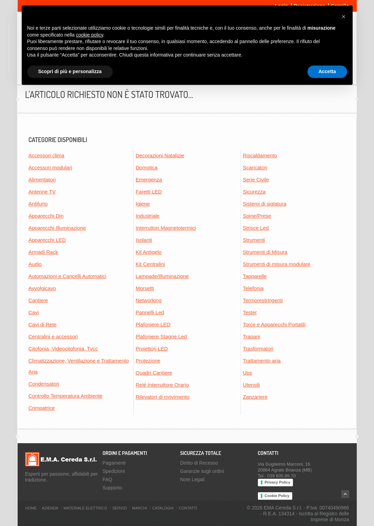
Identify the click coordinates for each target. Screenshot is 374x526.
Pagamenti (114, 463)
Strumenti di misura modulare (277, 264)
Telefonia (253, 288)
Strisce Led (256, 228)
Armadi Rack (43, 252)
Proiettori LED (152, 348)
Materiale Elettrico (85, 508)
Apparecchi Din (46, 216)
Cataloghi (163, 508)
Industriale (148, 216)
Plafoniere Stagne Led (161, 336)
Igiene (143, 204)
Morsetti (145, 288)
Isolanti (144, 240)
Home (31, 508)
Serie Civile (256, 179)
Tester (250, 312)
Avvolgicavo (42, 288)
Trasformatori (258, 348)
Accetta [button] (327, 71)
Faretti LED (149, 192)
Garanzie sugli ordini (202, 471)
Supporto (112, 487)
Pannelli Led (150, 312)
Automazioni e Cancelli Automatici (68, 276)
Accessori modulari (50, 167)
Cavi (34, 312)
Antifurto (38, 204)
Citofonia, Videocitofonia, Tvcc (63, 348)
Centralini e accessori (53, 336)
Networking (149, 300)
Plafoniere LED (153, 324)
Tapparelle (255, 276)
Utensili (251, 385)
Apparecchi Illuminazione (57, 228)
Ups (247, 373)
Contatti (188, 508)
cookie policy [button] (89, 35)
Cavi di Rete (43, 324)
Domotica (147, 167)
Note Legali (192, 479)
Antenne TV (42, 192)
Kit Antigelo (149, 252)
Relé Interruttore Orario (162, 385)
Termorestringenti (263, 300)
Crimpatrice (42, 408)
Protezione (148, 361)
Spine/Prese (257, 216)
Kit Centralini (150, 264)
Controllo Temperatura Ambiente (66, 396)
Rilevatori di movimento (163, 397)
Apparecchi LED (47, 240)
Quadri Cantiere (154, 373)
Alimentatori (42, 179)
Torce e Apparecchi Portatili (274, 324)
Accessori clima (46, 155)
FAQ (107, 479)
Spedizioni (114, 471)
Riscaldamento (260, 155)
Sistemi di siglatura (264, 204)
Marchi (139, 508)
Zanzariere (255, 397)
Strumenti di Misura (265, 252)
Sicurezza (254, 192)
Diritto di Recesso (199, 463)
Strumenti (254, 240)
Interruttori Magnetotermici (166, 228)
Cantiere (38, 300)
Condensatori (44, 384)
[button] (343, 16)
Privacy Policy (278, 482)
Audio (35, 264)
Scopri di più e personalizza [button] (70, 71)
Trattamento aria (262, 361)
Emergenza (149, 179)
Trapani (251, 336)
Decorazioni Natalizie (160, 155)
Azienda (50, 508)
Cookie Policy (277, 496)
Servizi (119, 508)
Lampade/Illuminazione (162, 276)
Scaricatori (255, 167)
